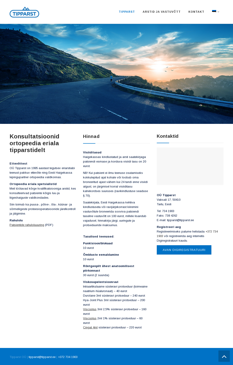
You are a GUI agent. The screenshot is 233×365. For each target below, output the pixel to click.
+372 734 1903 (68, 357)
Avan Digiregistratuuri (184, 250)
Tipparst (127, 11)
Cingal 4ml (90, 327)
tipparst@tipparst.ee (42, 357)
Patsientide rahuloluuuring (27, 225)
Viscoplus (89, 309)
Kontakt (196, 11)
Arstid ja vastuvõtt (162, 11)
